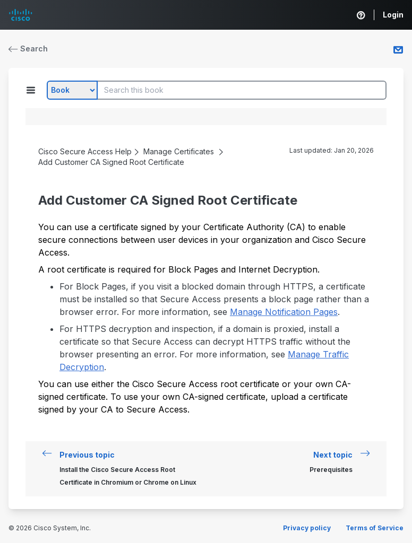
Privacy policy (307, 528)
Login (393, 14)
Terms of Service (375, 528)
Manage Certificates (178, 151)
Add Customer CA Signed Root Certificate (111, 162)
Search (28, 48)
